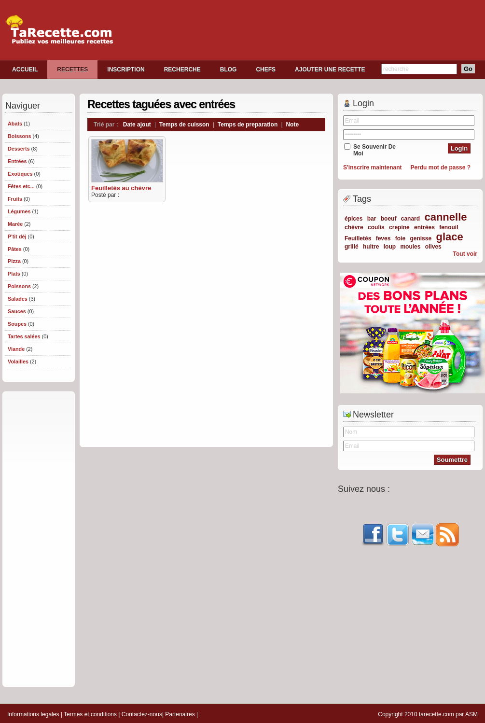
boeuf (389, 218)
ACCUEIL (25, 69)
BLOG (228, 69)
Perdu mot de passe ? (440, 167)
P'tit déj (17, 236)
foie (400, 238)
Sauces (17, 311)
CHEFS (266, 69)
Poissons (19, 286)
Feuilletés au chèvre (121, 188)
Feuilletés (358, 238)
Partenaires (179, 714)
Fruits (15, 199)
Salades (18, 299)
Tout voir (465, 253)
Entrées (17, 161)
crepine (399, 227)
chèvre (354, 227)
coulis (376, 227)
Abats (15, 123)
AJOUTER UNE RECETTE (330, 69)
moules (410, 246)
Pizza (14, 261)
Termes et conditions (90, 714)
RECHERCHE (182, 69)
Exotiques (20, 174)
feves (383, 238)
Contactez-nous (142, 714)
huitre (371, 246)
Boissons (19, 136)
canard (410, 218)
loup (390, 246)
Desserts (19, 149)
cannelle (445, 217)
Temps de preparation (247, 124)
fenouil (448, 227)
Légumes (19, 211)
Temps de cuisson (184, 124)
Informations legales (33, 714)
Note (292, 124)
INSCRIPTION (125, 69)
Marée (15, 224)
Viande (16, 349)
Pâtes (15, 249)
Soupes (17, 324)
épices (353, 218)
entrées (424, 227)
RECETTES (72, 69)
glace (449, 237)
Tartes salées (24, 336)
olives (433, 246)
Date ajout (137, 124)
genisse (420, 238)
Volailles (18, 361)
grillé (352, 246)
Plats (14, 274)
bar (371, 218)
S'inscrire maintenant (372, 167)
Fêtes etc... (21, 186)
